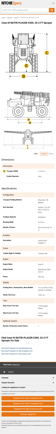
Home (3, 17)
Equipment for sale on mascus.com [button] (28, 409)
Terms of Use (17, 423)
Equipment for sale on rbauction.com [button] (28, 398)
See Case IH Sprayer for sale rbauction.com (17, 348)
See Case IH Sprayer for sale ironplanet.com (17, 351)
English (11, 372)
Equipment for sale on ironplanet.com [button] (28, 403)
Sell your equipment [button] (28, 414)
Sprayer (9, 17)
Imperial (44, 154)
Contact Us (16, 365)
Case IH (16, 17)
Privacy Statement (7, 423)
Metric (51, 154)
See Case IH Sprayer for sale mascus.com (16, 354)
